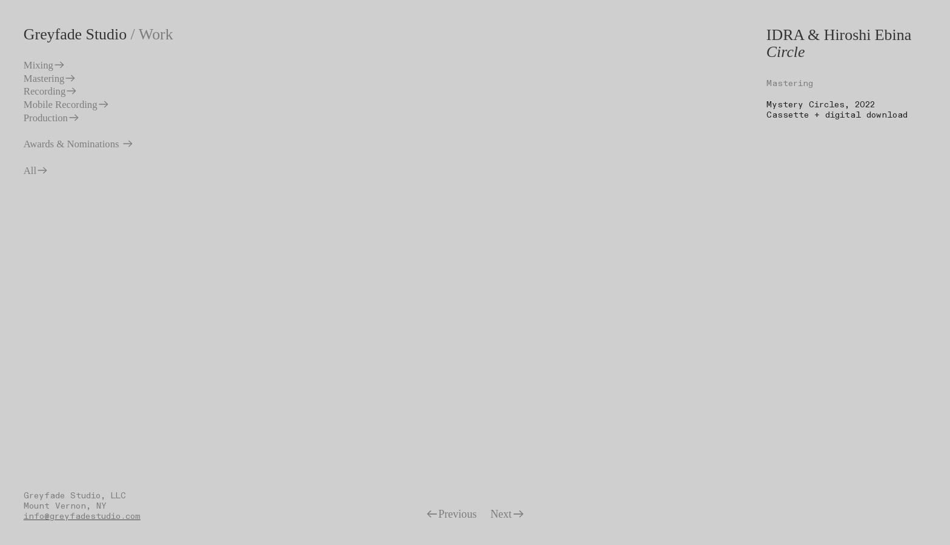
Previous (451, 514)
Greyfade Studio (75, 34)
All (36, 170)
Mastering (50, 78)
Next (507, 514)
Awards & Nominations (79, 144)
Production (52, 118)
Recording (51, 91)
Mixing (44, 65)
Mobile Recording (67, 104)
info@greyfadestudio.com (82, 516)
